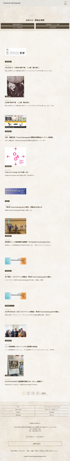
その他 (51, 27)
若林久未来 (18, 409)
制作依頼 (51, 412)
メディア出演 (16, 27)
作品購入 (18, 412)
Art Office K (40, 437)
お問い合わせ (36, 443)
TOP (18, 406)
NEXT (44, 393)
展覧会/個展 (16, 24)
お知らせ (51, 415)
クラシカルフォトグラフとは (52, 406)
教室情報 (18, 415)
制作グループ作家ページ (51, 409)
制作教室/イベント (51, 24)
